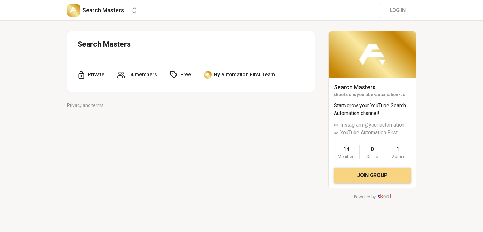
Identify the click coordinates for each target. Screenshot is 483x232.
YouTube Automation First (369, 133)
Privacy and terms (85, 105)
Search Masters (354, 87)
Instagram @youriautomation (372, 125)
